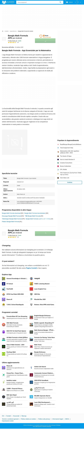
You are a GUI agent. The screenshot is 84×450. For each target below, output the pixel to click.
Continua (69, 182)
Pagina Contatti (31, 268)
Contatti (8, 416)
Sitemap (23, 416)
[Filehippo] (8, 2)
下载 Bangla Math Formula (32, 216)
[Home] (2, 31)
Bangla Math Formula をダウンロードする (38, 219)
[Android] (6, 31)
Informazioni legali (57, 419)
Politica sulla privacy (44, 419)
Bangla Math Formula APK (18, 231)
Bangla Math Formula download (11, 213)
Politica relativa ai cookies (28, 419)
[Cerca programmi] (60, 2)
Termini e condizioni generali (10, 419)
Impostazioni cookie (8, 420)
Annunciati (16, 416)
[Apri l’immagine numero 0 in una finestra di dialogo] (14, 142)
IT (79, 2)
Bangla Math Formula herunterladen (34, 213)
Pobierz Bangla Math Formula (10, 221)
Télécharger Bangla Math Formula (12, 219)
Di (12, 40)
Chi (3, 416)
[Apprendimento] (13, 31)
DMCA (67, 419)
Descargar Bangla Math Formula (11, 216)
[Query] (39, 2)
